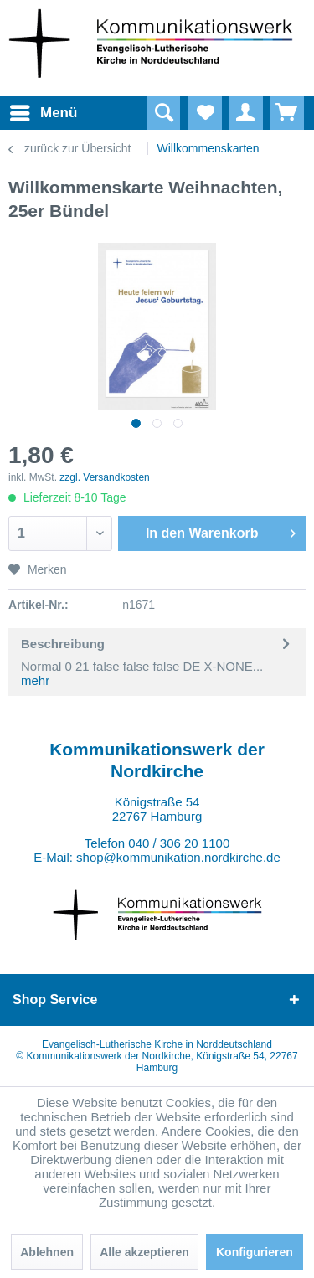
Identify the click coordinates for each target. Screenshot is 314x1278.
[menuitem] (24, 113)
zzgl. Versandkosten (104, 477)
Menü (29, 110)
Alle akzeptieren (144, 1252)
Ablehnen (47, 1252)
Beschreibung (63, 643)
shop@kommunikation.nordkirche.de (178, 857)
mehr (35, 680)
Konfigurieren (254, 1252)
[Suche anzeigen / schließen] (163, 113)
